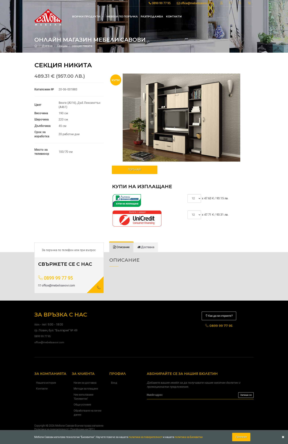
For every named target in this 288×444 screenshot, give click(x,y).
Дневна (47, 46)
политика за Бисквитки (189, 437)
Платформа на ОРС (81, 429)
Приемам (241, 436)
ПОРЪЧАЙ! (134, 169)
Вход (114, 382)
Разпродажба (152, 16)
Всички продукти (88, 16)
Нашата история (46, 382)
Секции (62, 46)
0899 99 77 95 (160, 3)
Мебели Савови (64, 425)
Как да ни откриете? (219, 315)
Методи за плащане (86, 388)
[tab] (121, 247)
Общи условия (82, 404)
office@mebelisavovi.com (195, 3)
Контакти (174, 16)
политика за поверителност (145, 437)
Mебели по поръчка (122, 16)
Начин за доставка (85, 382)
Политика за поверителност (51, 429)
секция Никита (82, 46)
